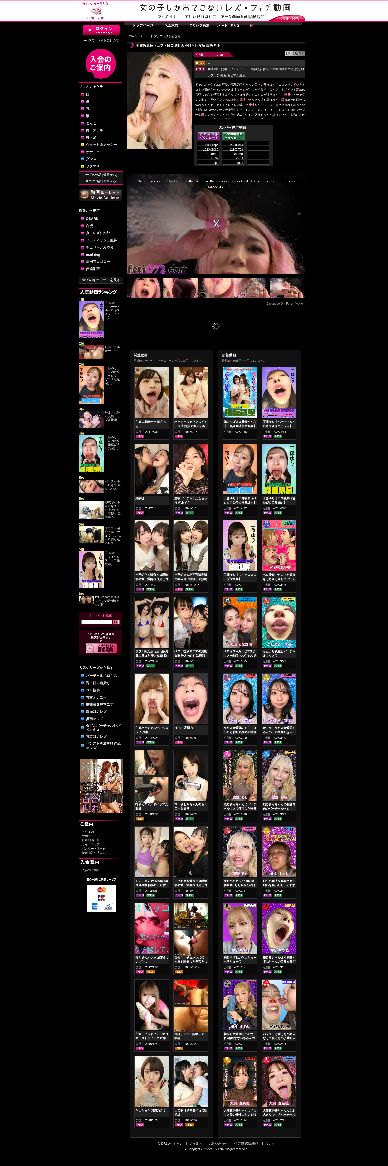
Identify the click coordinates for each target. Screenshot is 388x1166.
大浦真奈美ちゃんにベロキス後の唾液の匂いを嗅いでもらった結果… (240, 1115)
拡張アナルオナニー (112, 349)
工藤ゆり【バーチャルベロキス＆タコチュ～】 (112, 310)
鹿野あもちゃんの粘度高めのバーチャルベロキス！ (279, 809)
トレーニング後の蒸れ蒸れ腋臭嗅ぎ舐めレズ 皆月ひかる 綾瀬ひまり (151, 885)
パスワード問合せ (94, 848)
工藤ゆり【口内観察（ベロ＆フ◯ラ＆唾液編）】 (112, 375)
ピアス (233, 75)
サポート (88, 836)
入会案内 (88, 832)
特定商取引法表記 (94, 853)
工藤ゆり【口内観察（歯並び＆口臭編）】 (112, 442)
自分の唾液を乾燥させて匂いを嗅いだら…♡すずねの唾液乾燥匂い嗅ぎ (279, 885)
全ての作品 (101, 175)
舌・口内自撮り (98, 683)
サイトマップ (91, 844)
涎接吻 (139, 498)
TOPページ (134, 36)
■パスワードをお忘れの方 (101, 40)
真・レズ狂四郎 (98, 233)
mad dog (93, 255)
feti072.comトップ (170, 1143)
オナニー (93, 152)
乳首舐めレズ (96, 737)
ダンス (91, 159)
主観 (243, 75)
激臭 (297, 69)
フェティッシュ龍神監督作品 (249, 69)
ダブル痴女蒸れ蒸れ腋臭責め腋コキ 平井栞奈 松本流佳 (151, 656)
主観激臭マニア (281, 69)
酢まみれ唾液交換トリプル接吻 (112, 416)
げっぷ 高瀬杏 (183, 728)
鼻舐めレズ (94, 719)
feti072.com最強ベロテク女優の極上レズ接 (107, 601)
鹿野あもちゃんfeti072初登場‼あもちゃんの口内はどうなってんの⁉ (239, 885)
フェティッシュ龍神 (101, 240)
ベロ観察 (93, 690)
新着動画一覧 (91, 840)
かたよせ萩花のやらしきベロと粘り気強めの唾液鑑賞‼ (240, 732)
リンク (270, 1143)
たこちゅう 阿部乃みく (150, 1110)
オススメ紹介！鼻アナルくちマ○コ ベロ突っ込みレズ (113, 535)
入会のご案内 (91, 870)
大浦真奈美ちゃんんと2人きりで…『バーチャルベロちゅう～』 (279, 1115)
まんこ (91, 123)
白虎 (89, 226)
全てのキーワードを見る (101, 280)
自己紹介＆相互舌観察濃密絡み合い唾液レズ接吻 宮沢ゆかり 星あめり (190, 579)
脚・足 (91, 137)
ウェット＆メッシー (101, 145)
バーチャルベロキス (101, 676)
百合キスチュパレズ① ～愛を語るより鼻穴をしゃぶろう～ (190, 962)
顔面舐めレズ (96, 712)
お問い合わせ (218, 1143)
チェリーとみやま (100, 247)
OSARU (92, 219)
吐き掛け (221, 69)
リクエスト (94, 166)
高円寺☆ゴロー (98, 262)
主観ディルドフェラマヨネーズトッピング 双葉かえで (151, 1038)
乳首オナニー (96, 697)
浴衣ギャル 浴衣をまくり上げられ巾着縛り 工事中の (113, 510)
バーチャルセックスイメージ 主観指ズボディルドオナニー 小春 (190, 426)
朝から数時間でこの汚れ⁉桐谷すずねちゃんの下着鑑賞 (239, 1038)
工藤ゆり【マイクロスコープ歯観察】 (112, 558)
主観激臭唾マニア (100, 704)
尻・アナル (94, 130)
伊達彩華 (93, 269)
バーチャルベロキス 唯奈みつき (113, 485)
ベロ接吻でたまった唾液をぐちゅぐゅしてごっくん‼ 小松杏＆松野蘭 (279, 579)
